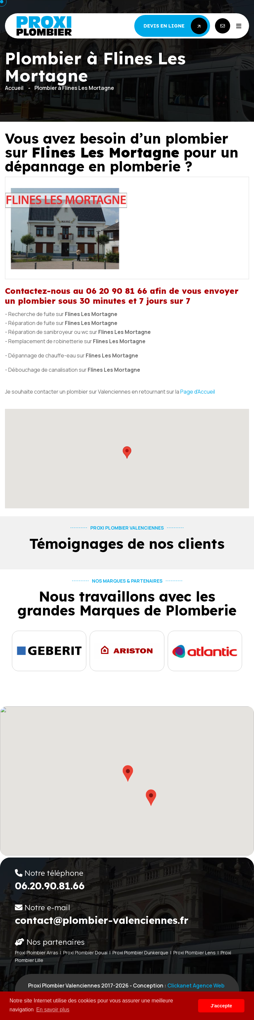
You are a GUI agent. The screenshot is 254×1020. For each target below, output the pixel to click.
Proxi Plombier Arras (36, 952)
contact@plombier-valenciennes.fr (102, 920)
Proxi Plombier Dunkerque (140, 952)
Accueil (14, 88)
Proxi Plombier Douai (85, 952)
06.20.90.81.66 (50, 885)
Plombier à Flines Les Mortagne (74, 88)
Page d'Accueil (197, 391)
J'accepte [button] (221, 1005)
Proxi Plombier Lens (194, 952)
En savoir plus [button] (52, 1009)
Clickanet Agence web (196, 985)
